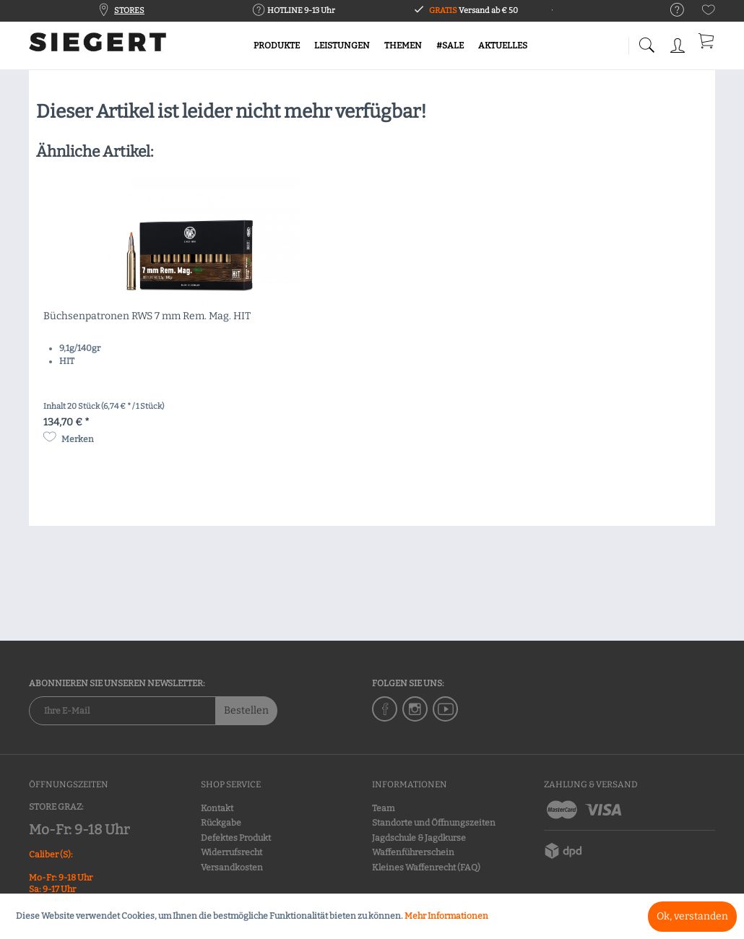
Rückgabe (221, 823)
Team (383, 808)
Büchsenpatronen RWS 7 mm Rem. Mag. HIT (147, 316)
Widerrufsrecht (231, 852)
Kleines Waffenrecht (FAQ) (426, 867)
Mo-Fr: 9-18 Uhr (79, 829)
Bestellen (246, 710)
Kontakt (217, 808)
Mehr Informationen (446, 916)
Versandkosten (232, 867)
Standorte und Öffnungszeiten (434, 823)
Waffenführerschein (413, 852)
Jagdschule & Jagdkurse (419, 838)
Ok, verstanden (692, 916)
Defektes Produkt (236, 838)
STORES (129, 10)
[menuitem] (670, 10)
